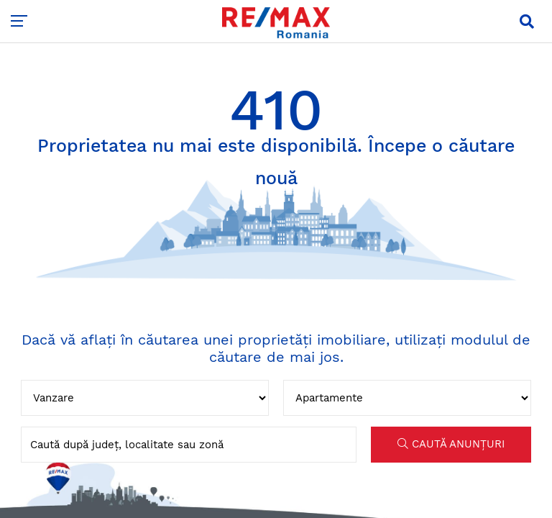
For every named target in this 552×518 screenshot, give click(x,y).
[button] (527, 21)
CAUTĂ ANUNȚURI (451, 443)
